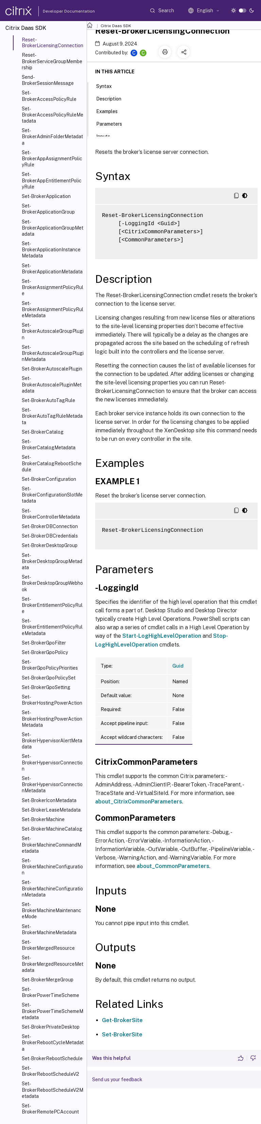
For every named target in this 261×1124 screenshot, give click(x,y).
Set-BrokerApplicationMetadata (52, 268)
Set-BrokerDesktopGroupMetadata (52, 561)
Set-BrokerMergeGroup (47, 979)
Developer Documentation (58, 11)
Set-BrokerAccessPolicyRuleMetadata (52, 115)
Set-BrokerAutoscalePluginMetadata (52, 384)
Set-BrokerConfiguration (49, 479)
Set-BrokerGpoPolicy (45, 652)
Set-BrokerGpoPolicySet (48, 678)
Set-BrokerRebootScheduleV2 (50, 1071)
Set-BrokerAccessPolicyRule (49, 96)
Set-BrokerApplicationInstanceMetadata (51, 249)
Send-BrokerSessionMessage (48, 80)
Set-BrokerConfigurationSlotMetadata (52, 495)
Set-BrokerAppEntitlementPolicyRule (52, 180)
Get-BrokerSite (122, 1020)
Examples (110, 110)
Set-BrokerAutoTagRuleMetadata (52, 416)
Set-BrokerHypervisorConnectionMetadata (52, 784)
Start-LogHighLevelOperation (161, 636)
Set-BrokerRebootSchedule (52, 1058)
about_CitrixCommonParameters (138, 801)
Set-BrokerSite (122, 1034)
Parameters (112, 123)
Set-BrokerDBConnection (50, 526)
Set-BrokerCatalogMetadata (48, 444)
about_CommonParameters (173, 866)
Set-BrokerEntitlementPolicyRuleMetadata (52, 627)
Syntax (107, 85)
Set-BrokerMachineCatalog (52, 829)
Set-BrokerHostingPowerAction (52, 700)
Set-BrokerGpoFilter (44, 643)
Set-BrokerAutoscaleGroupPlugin (53, 331)
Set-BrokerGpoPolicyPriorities (50, 665)
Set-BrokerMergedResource (48, 945)
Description (112, 98)
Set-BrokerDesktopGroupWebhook (52, 583)
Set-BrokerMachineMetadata (49, 929)
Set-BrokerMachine (43, 819)
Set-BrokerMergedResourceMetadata (52, 964)
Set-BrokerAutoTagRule (48, 400)
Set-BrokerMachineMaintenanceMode (51, 910)
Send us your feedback (117, 1079)
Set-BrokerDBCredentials (50, 536)
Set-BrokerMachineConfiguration (52, 866)
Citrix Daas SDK (116, 25)
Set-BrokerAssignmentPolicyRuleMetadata (52, 309)
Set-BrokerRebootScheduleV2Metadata (52, 1090)
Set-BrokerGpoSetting (46, 687)
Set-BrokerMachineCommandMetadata (51, 844)
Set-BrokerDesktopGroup (49, 545)
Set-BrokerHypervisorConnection (52, 762)
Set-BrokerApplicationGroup (48, 209)
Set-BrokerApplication (46, 196)
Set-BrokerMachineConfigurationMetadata (52, 888)
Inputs (107, 135)
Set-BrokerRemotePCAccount (50, 1108)
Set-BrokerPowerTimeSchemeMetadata (52, 1011)
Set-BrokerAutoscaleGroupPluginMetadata (53, 353)
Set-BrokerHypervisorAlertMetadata (52, 740)
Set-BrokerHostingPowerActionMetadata (52, 718)
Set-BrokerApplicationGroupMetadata (52, 228)
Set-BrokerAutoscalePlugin (52, 368)
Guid (178, 666)
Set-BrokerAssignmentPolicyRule (52, 287)
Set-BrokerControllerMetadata (51, 514)
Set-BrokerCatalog (43, 432)
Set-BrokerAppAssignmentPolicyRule (52, 158)
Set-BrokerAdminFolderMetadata (52, 136)
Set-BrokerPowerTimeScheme (50, 992)
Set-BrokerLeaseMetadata (51, 810)
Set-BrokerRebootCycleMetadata (53, 1042)
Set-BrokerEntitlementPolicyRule (52, 605)
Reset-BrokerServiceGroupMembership (52, 61)
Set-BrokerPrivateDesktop (51, 1027)
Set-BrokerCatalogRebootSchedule (52, 463)
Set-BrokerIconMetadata (49, 800)
